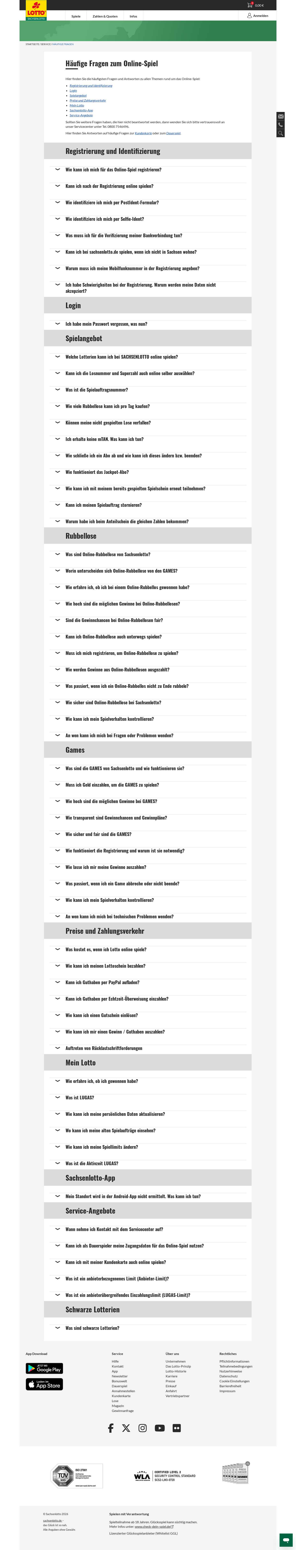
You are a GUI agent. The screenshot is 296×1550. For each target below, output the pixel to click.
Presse (170, 1381)
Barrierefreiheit (230, 1386)
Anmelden (257, 15)
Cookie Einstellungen (235, 1381)
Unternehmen (176, 1361)
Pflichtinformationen (234, 1361)
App (115, 1371)
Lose (115, 1401)
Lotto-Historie (176, 1371)
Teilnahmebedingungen (236, 1366)
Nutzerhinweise (231, 1371)
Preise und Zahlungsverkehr (88, 100)
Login (73, 90)
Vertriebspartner (178, 1396)
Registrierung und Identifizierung (91, 85)
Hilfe (115, 1361)
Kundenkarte (143, 133)
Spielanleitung (38, 10)
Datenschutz (229, 1376)
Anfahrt (171, 1391)
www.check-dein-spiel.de (152, 1526)
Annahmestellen (123, 1391)
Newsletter (120, 1376)
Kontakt (118, 1366)
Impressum (227, 1391)
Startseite (32, 44)
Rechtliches (228, 1354)
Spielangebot (78, 95)
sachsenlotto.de (52, 1520)
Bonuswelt (119, 1381)
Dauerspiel (173, 133)
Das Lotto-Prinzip (178, 1366)
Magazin (118, 1406)
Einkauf (171, 1386)
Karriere (171, 1376)
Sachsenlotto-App (81, 110)
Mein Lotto (77, 105)
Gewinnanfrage (123, 1411)
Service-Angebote (81, 115)
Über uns (172, 1354)
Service (46, 44)
